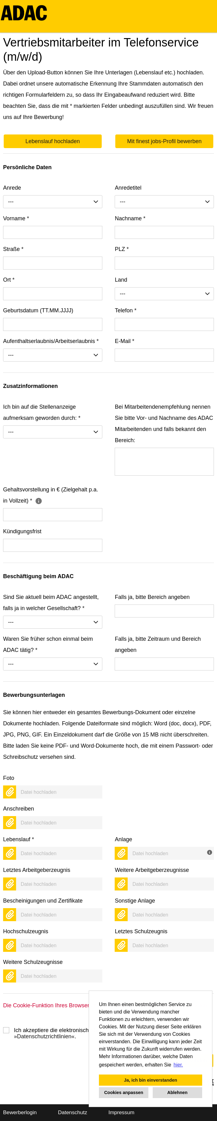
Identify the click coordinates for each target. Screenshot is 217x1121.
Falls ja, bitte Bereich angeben (152, 597)
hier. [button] (178, 1064)
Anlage (123, 839)
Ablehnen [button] (177, 1092)
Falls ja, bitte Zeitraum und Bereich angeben (158, 644)
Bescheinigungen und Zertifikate (43, 901)
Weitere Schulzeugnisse (33, 962)
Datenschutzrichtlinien (44, 1036)
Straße (13, 249)
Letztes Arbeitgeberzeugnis (36, 870)
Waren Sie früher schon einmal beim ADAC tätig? (48, 644)
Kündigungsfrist (22, 531)
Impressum (121, 1112)
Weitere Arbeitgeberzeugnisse (152, 870)
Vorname (16, 218)
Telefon (125, 310)
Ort (9, 280)
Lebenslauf (18, 839)
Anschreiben (18, 809)
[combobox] (52, 201)
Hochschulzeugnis (25, 931)
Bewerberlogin (20, 1112)
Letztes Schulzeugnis (141, 931)
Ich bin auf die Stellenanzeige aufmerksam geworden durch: (41, 412)
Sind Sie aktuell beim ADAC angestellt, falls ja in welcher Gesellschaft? (51, 602)
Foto (8, 778)
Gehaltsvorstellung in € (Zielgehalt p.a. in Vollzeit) (50, 495)
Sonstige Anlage (135, 901)
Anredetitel (128, 188)
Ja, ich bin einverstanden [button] (150, 1080)
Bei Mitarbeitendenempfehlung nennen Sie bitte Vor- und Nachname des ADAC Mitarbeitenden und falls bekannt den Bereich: (164, 423)
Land (121, 280)
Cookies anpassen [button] (123, 1092)
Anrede (12, 188)
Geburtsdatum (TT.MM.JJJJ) (38, 310)
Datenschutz (72, 1112)
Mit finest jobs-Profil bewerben (164, 141)
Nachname (130, 218)
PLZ (122, 249)
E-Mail (124, 341)
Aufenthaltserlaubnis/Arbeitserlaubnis (51, 341)
